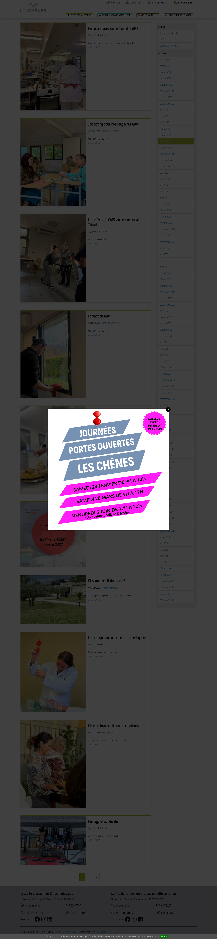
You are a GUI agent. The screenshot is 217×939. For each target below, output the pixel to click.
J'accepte (164, 936)
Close (168, 409)
